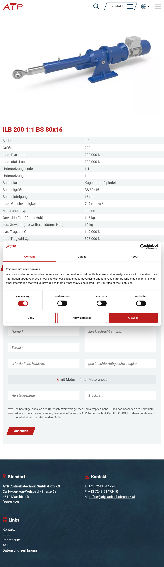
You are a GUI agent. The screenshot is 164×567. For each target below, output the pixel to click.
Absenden (21, 431)
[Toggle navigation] (158, 6)
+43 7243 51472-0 (102, 486)
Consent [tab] (29, 256)
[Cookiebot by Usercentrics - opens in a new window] (142, 246)
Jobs (6, 535)
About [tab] (134, 256)
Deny (31, 317)
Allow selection (81, 317)
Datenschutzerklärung (20, 550)
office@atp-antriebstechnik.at (112, 497)
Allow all (133, 317)
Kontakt (9, 529)
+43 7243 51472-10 (103, 491)
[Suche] (96, 6)
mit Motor (67, 379)
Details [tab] (82, 256)
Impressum (11, 540)
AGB (6, 545)
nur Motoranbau (95, 379)
